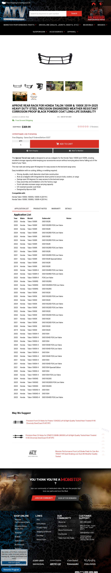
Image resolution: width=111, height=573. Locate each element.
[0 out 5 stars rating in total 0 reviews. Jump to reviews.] (88, 128)
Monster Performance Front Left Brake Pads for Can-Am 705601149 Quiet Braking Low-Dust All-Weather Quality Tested (77, 454)
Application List (21, 210)
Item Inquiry (33, 152)
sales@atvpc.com (87, 534)
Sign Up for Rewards (67, 499)
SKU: (58, 118)
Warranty (56, 210)
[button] (55, 14)
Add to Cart (66, 145)
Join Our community (44, 499)
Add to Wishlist (77, 152)
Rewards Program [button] (11, 569)
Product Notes (40, 210)
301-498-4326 (85, 523)
